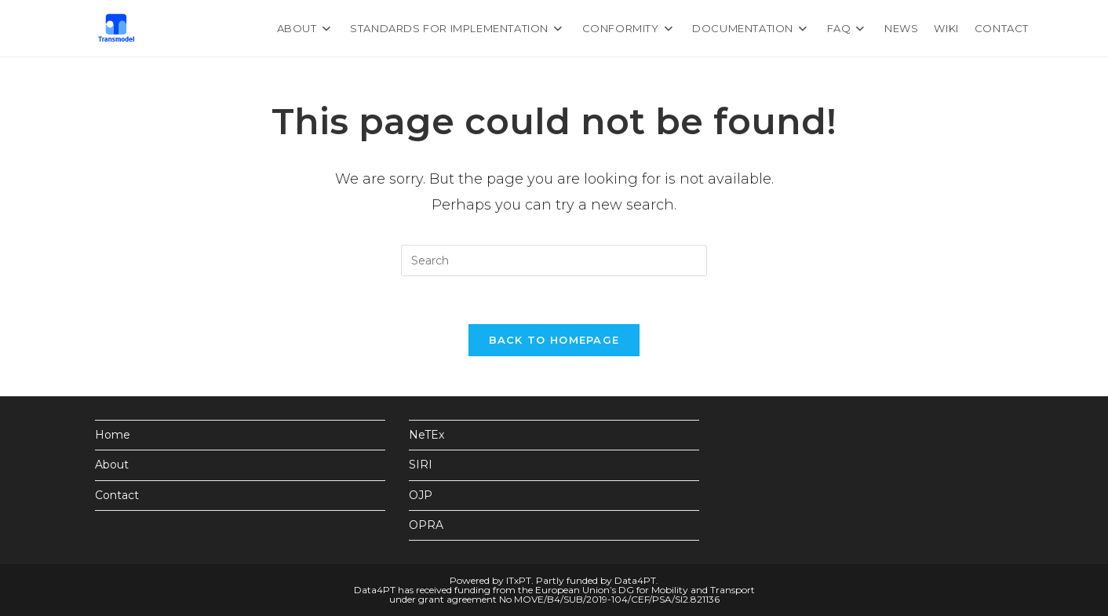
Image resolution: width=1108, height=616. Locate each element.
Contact (117, 495)
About (112, 464)
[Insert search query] (554, 260)
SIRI (420, 464)
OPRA (426, 525)
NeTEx (426, 435)
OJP (420, 495)
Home (112, 435)
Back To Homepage (554, 340)
